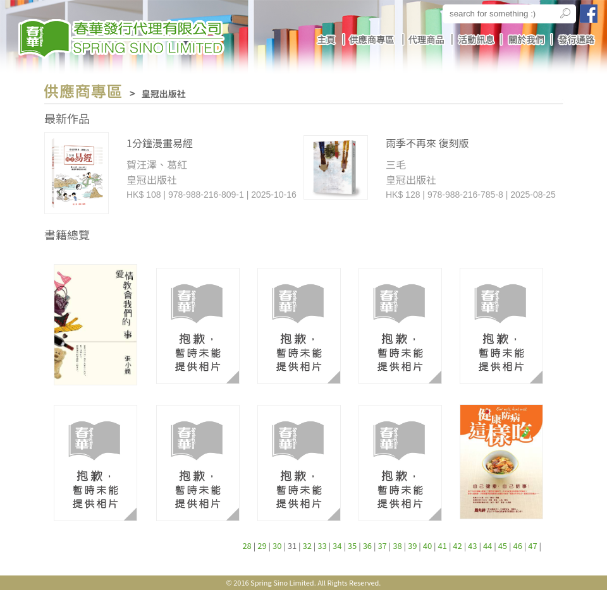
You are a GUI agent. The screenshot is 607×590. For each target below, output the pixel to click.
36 (367, 545)
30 (277, 545)
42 (457, 545)
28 (246, 545)
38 (397, 545)
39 (412, 545)
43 (472, 545)
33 (321, 545)
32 (307, 545)
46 (517, 545)
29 (261, 545)
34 (337, 545)
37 (381, 545)
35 (352, 545)
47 (532, 545)
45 (502, 545)
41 (442, 545)
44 (487, 545)
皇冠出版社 (164, 93)
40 (427, 545)
